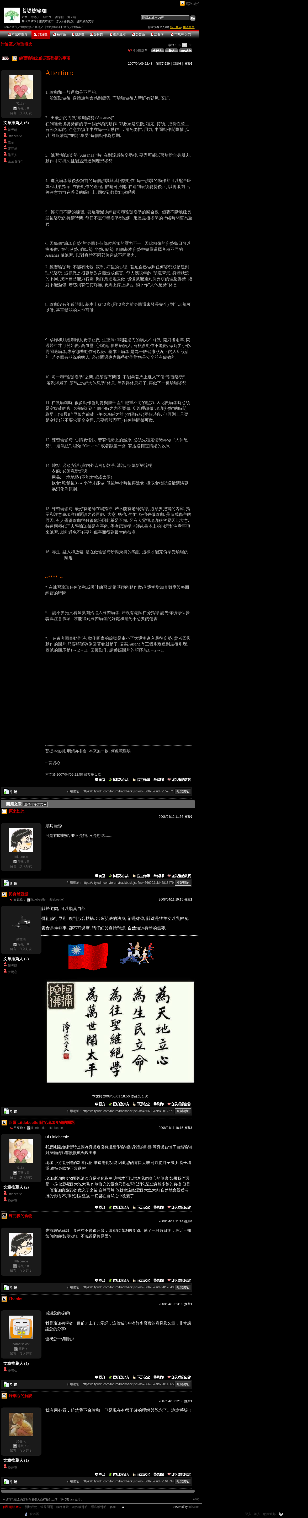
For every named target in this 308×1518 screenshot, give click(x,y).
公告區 (138, 34)
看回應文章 (137, 50)
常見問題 (46, 1507)
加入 (257, 1514)
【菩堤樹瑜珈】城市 (56, 27)
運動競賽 (26, 27)
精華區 (59, 34)
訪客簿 (157, 34)
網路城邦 (192, 4)
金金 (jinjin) (15, 161)
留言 (13, 113)
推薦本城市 (46, 21)
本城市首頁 (17, 34)
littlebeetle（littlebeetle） (48, 899)
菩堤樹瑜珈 (34, 11)
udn (6, 27)
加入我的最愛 (65, 21)
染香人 (12, 155)
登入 (248, 1514)
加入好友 (25, 113)
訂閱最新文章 (85, 21)
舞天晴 (71, 17)
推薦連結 (118, 34)
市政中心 (181, 34)
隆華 (11, 142)
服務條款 (62, 1507)
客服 (113, 1507)
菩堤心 (34, 17)
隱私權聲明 (99, 1507)
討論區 (40, 34)
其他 (37, 27)
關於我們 (31, 1507)
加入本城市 (29, 21)
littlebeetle (15, 136)
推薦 (188, 63)
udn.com (193, 1507)
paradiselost (21, 1344)
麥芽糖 (59, 17)
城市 (14, 27)
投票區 (78, 34)
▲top (195, 1499)
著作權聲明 (80, 1507)
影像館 (96, 34)
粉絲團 (34, 1514)
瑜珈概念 (24, 44)
